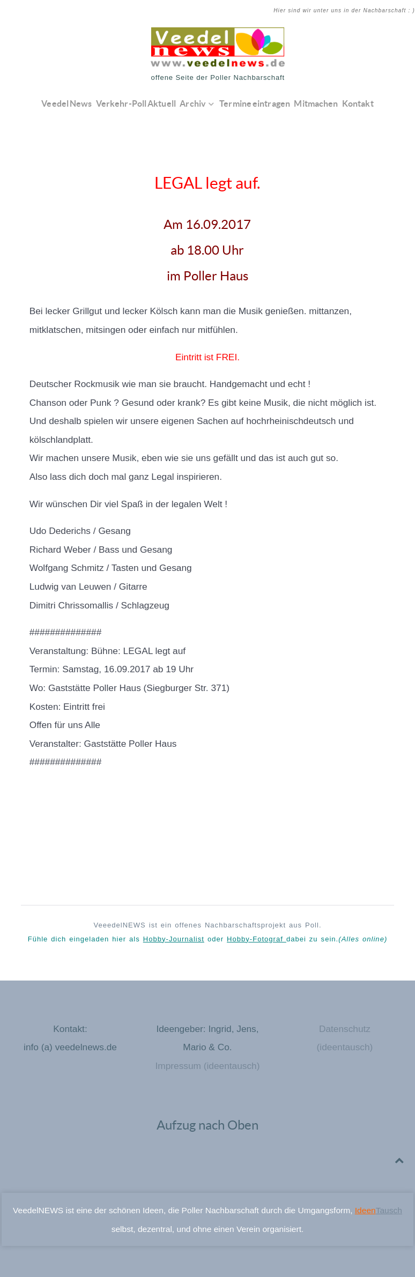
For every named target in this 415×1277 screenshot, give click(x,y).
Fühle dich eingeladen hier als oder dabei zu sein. (208, 939)
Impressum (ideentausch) (207, 1065)
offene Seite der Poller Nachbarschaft (218, 77)
